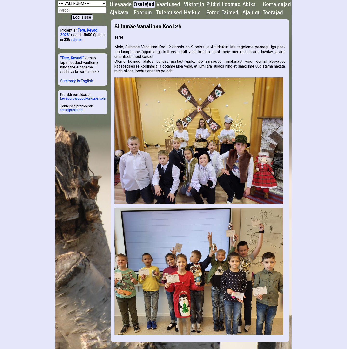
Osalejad (144, 4)
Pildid (213, 4)
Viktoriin (194, 4)
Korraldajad (277, 4)
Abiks (248, 4)
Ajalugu (251, 12)
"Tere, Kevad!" (72, 58)
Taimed (230, 12)
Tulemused (169, 12)
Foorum (143, 12)
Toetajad (273, 12)
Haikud (192, 12)
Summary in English (76, 81)
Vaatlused (168, 4)
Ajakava (119, 12)
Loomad (231, 4)
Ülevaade (121, 4)
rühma (76, 39)
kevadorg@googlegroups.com (83, 98)
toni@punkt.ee (71, 110)
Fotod (213, 12)
